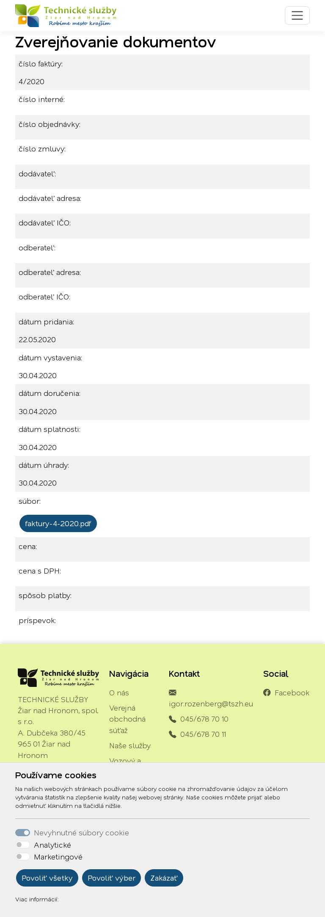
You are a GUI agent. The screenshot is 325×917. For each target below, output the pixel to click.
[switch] (22, 844)
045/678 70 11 (203, 734)
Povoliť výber (111, 877)
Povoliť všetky (47, 877)
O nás (119, 692)
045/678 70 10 (204, 718)
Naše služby (130, 745)
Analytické (52, 844)
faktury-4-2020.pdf (58, 523)
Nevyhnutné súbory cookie (81, 832)
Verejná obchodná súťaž (127, 719)
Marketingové (58, 856)
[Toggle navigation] (297, 15)
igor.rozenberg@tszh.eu (211, 703)
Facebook (292, 692)
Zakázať (164, 877)
